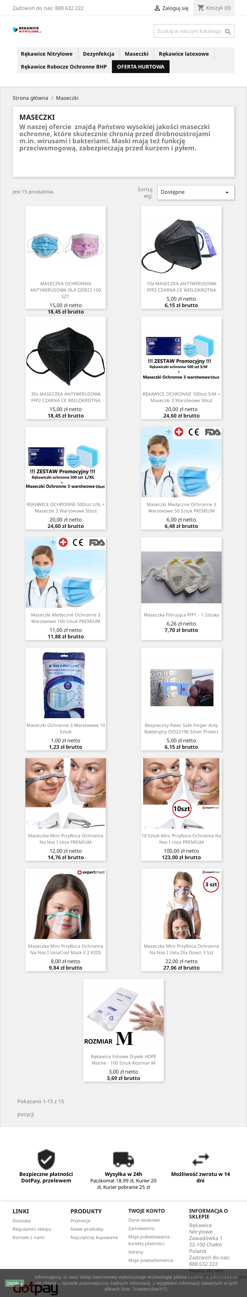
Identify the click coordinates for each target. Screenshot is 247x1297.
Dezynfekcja (98, 53)
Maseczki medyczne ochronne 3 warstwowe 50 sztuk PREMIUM (181, 507)
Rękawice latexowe (184, 53)
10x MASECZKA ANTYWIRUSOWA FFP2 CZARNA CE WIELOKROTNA (181, 286)
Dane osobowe (144, 1220)
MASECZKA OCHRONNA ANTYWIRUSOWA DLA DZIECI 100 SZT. (65, 289)
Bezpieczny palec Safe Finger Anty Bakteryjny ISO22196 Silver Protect (181, 728)
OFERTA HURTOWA (140, 66)
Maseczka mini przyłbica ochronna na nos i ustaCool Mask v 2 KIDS (65, 949)
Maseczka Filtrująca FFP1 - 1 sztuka (181, 615)
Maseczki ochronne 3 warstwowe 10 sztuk (65, 728)
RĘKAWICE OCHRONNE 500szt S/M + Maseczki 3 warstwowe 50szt (181, 397)
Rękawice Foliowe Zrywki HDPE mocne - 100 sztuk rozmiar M (123, 1059)
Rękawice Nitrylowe (47, 53)
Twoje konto (146, 1210)
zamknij (14, 1283)
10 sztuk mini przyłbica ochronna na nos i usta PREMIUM (181, 838)
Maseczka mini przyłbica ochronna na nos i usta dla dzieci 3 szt (181, 949)
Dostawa (22, 1220)
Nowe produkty (86, 1229)
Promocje (80, 1220)
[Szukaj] (194, 31)
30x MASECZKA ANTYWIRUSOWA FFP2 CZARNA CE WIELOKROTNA (66, 397)
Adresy (135, 1252)
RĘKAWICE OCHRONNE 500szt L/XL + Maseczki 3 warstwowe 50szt (66, 507)
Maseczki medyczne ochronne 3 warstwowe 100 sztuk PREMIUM (65, 618)
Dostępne (196, 192)
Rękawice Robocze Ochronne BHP (64, 66)
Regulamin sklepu (32, 1229)
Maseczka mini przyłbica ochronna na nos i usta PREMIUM (65, 838)
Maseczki (137, 53)
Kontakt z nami (29, 1237)
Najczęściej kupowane (94, 1237)
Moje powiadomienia (150, 1260)
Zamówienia (141, 1228)
